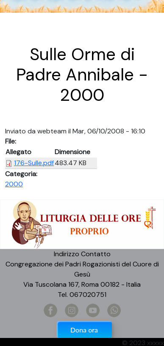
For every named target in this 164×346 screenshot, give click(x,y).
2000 (14, 184)
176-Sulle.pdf (34, 162)
